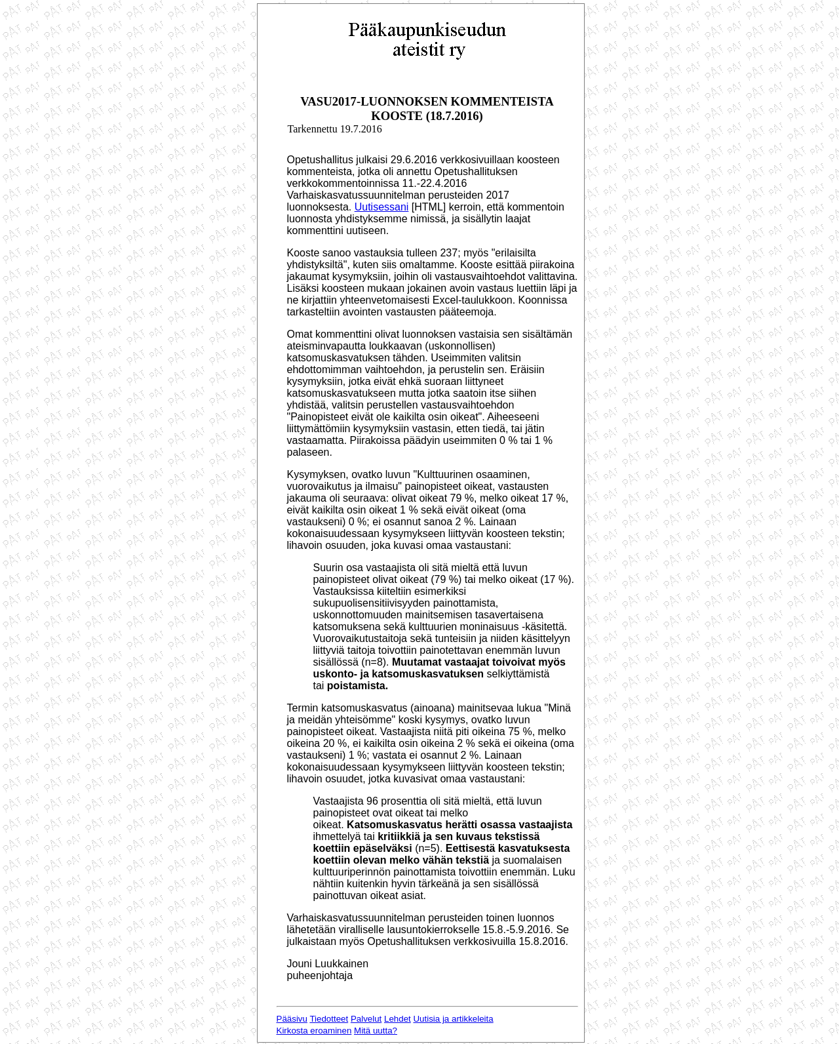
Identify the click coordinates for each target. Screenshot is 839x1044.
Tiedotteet (328, 1019)
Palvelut (366, 1019)
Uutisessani (382, 206)
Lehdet (397, 1019)
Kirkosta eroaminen (314, 1030)
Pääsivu (292, 1019)
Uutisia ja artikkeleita (453, 1019)
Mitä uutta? (375, 1030)
